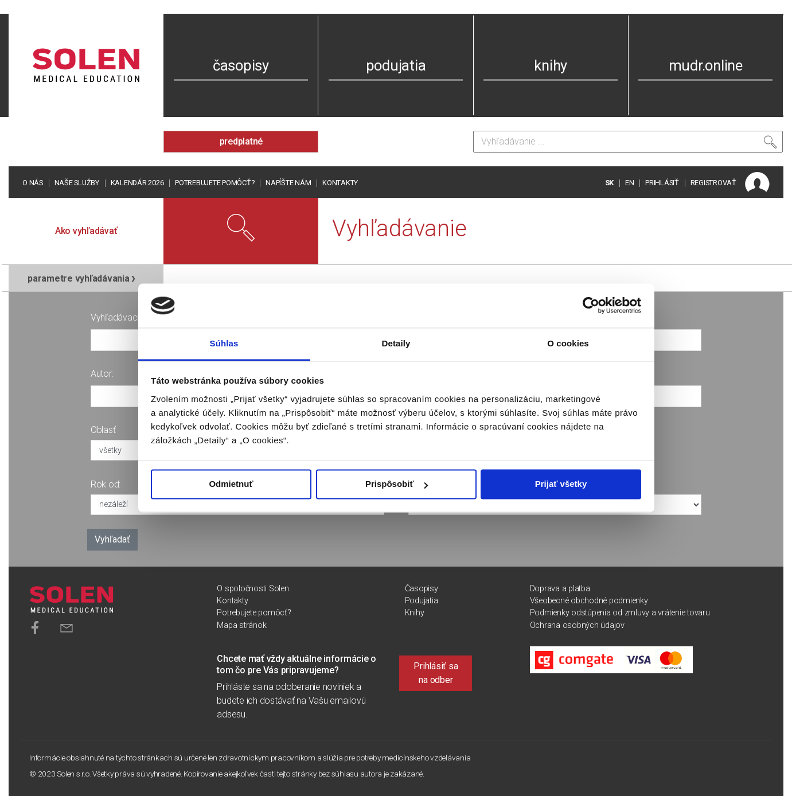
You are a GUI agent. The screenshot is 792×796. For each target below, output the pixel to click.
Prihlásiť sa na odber (435, 673)
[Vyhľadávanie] (628, 142)
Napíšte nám (288, 182)
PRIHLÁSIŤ (662, 182)
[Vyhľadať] (770, 144)
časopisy (241, 65)
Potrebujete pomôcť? (214, 182)
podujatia (396, 65)
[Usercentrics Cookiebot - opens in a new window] (591, 305)
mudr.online (706, 65)
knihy (550, 65)
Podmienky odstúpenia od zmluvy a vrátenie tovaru (620, 613)
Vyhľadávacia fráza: (129, 317)
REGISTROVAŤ (713, 182)
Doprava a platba (560, 589)
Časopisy (421, 589)
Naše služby (76, 182)
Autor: (102, 373)
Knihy (414, 613)
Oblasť (103, 429)
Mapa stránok (241, 625)
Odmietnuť (231, 484)
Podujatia (421, 601)
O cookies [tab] (568, 343)
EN (629, 182)
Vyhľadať (112, 539)
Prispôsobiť (396, 484)
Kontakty (340, 182)
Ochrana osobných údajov (577, 625)
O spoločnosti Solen (252, 589)
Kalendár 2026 (137, 182)
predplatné (241, 141)
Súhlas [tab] (224, 343)
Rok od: (105, 484)
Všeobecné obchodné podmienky (589, 601)
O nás (32, 182)
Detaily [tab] (396, 343)
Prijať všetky (561, 484)
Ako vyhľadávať (86, 230)
